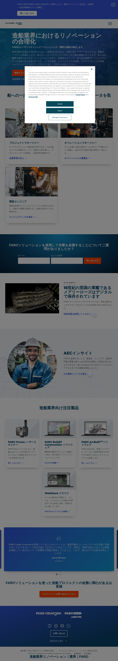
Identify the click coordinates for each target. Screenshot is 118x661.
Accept (59, 104)
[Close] (91, 69)
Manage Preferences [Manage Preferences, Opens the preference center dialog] (59, 117)
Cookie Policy (80, 95)
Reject (60, 111)
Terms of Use (33, 97)
